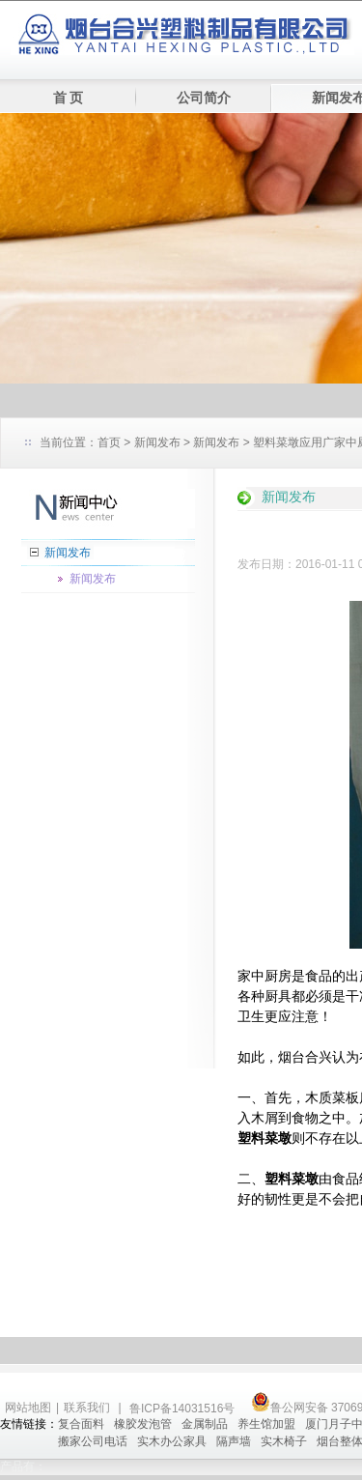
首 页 (68, 98)
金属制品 (204, 1424)
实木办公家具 (172, 1441)
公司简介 (204, 98)
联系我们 (87, 1407)
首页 (109, 442)
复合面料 (81, 1424)
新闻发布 (157, 442)
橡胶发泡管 (143, 1424)
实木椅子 (284, 1441)
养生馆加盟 (266, 1424)
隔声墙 (233, 1441)
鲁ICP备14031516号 (183, 1408)
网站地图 (28, 1407)
